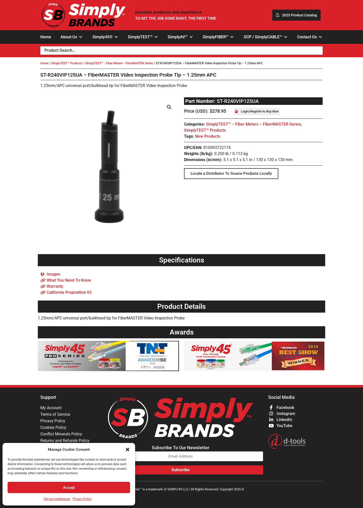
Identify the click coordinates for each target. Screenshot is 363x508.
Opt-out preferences (57, 499)
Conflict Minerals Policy (61, 434)
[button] (127, 449)
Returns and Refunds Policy (64, 440)
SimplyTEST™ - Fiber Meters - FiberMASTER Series (119, 63)
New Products (207, 136)
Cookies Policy (53, 427)
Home (44, 63)
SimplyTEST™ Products (66, 63)
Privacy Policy (82, 499)
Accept (69, 487)
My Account (51, 407)
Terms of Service (55, 414)
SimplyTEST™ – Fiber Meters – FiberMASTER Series (253, 124)
